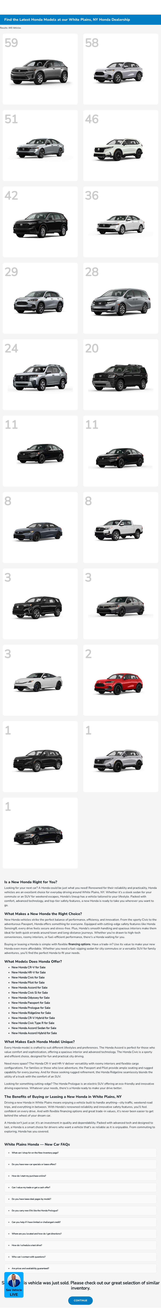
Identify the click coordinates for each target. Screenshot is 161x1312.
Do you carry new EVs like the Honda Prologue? (35, 1210)
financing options (79, 944)
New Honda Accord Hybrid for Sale (34, 1033)
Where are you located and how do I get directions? (36, 1233)
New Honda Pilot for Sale (28, 983)
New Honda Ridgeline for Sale (31, 1013)
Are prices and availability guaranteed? (30, 1268)
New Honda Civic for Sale (28, 978)
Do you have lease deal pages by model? (31, 1199)
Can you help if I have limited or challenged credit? (36, 1222)
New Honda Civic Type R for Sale (33, 1023)
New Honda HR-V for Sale (29, 972)
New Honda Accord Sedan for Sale (34, 1028)
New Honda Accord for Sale (29, 988)
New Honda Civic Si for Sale (30, 993)
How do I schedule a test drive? (27, 1245)
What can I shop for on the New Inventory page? (35, 1152)
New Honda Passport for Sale (31, 1003)
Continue (80, 1300)
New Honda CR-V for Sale (28, 967)
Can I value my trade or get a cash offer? (31, 1187)
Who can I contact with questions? (28, 1256)
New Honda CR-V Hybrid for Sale (33, 1018)
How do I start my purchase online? (29, 1175)
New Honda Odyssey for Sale (31, 998)
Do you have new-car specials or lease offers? (34, 1164)
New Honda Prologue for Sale (31, 1008)
